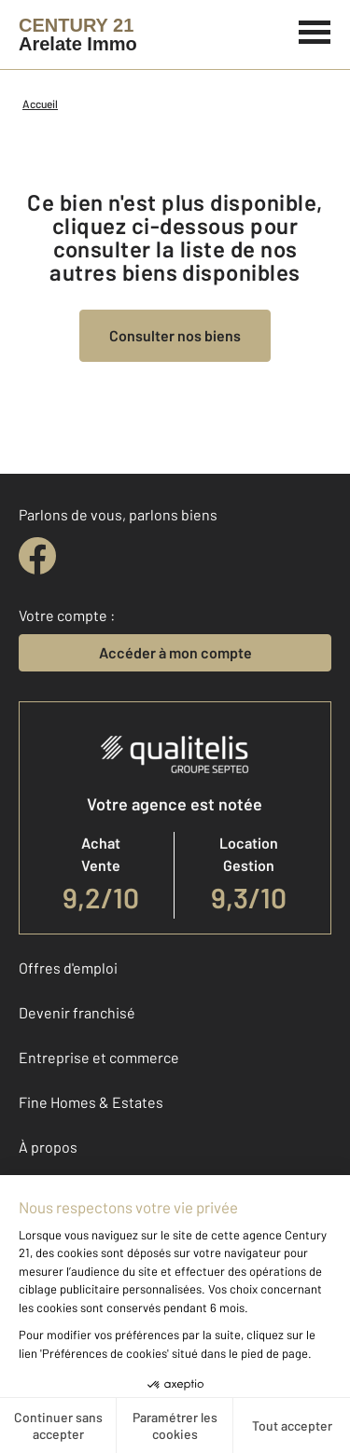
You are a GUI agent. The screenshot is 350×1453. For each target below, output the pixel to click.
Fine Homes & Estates (91, 1102)
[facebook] (37, 555)
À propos (48, 1146)
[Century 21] (78, 34)
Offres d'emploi (68, 967)
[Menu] (315, 30)
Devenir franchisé (77, 1012)
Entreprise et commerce (99, 1057)
